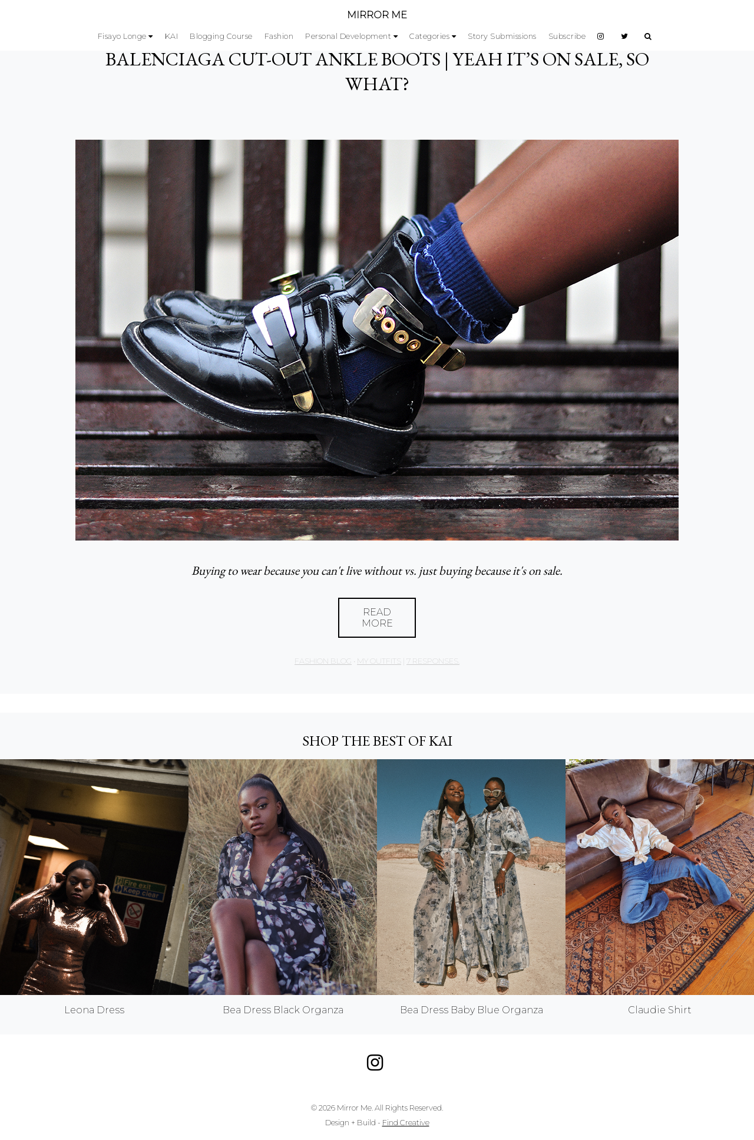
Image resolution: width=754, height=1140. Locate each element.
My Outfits (379, 661)
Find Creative (405, 1122)
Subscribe (567, 36)
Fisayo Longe (122, 36)
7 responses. (432, 661)
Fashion (279, 36)
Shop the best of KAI (377, 741)
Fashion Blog (323, 661)
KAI (171, 36)
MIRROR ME (377, 15)
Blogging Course (221, 36)
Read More (377, 618)
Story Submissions (502, 36)
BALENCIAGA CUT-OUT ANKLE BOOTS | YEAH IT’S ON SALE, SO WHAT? (377, 71)
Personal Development (348, 36)
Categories (429, 36)
